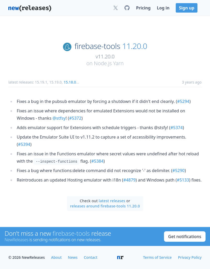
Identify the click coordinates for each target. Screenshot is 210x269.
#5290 (178, 170)
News (73, 257)
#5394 (24, 144)
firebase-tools (97, 46)
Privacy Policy (190, 257)
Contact (91, 257)
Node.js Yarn (109, 63)
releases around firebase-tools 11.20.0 (105, 206)
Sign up (186, 8)
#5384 (97, 161)
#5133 (183, 180)
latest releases (112, 200)
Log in (163, 8)
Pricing (143, 8)
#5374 (177, 127)
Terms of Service (157, 257)
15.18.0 (70, 82)
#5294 (183, 101)
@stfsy (59, 118)
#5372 (75, 118)
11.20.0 (134, 46)
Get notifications (184, 236)
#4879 (129, 180)
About (56, 257)
